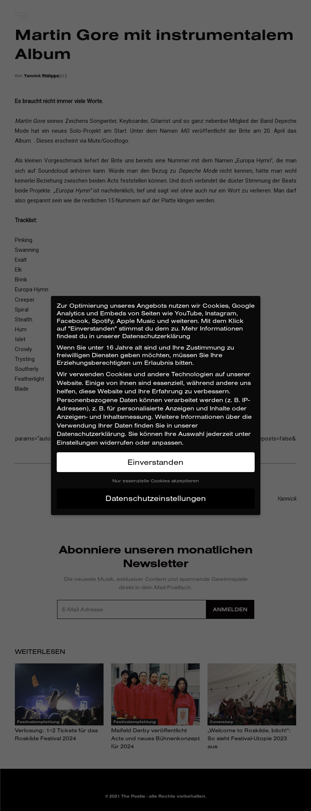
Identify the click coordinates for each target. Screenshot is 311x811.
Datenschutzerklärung (91, 433)
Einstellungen (77, 442)
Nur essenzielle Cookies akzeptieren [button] (155, 480)
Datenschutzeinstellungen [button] (155, 498)
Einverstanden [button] (155, 462)
